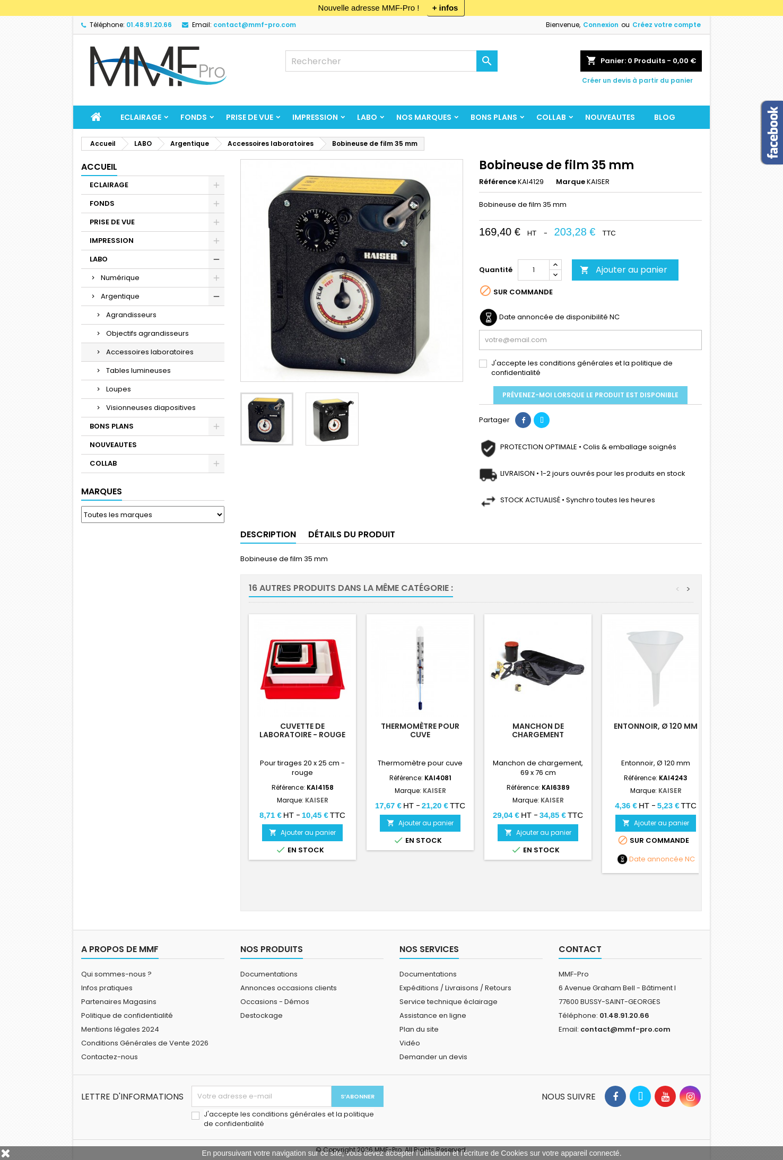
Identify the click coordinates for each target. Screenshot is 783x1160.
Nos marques (423, 117)
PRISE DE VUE (249, 117)
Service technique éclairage (448, 1002)
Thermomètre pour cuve (420, 730)
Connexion (601, 24)
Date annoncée (656, 859)
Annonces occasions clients (288, 988)
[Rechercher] (391, 61)
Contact (580, 949)
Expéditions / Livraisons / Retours (455, 988)
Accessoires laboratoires (150, 352)
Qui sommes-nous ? (116, 974)
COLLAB (551, 117)
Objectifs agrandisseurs (147, 333)
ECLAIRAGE (140, 117)
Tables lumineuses (138, 370)
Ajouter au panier (623, 270)
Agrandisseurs (131, 315)
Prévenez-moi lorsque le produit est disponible (590, 394)
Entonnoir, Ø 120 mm (656, 726)
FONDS (193, 117)
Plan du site (419, 1029)
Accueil (99, 167)
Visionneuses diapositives (151, 408)
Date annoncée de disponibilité (553, 317)
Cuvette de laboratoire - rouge (302, 730)
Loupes (118, 389)
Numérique (120, 278)
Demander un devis (433, 1057)
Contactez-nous (109, 1057)
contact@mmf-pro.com (254, 24)
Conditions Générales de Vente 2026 (144, 1043)
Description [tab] (268, 534)
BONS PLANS (494, 117)
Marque (570, 182)
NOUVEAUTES (610, 117)
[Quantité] (534, 270)
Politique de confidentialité (127, 1015)
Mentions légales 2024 (120, 1029)
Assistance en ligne (432, 1015)
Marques (101, 491)
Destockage (261, 1015)
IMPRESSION (315, 117)
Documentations (269, 974)
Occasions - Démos (274, 1002)
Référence (497, 182)
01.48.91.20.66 (149, 24)
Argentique (120, 296)
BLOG (664, 117)
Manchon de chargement (538, 730)
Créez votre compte (666, 24)
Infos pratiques (107, 988)
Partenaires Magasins (118, 1002)
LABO (367, 117)
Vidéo (409, 1043)
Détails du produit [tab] (351, 534)
